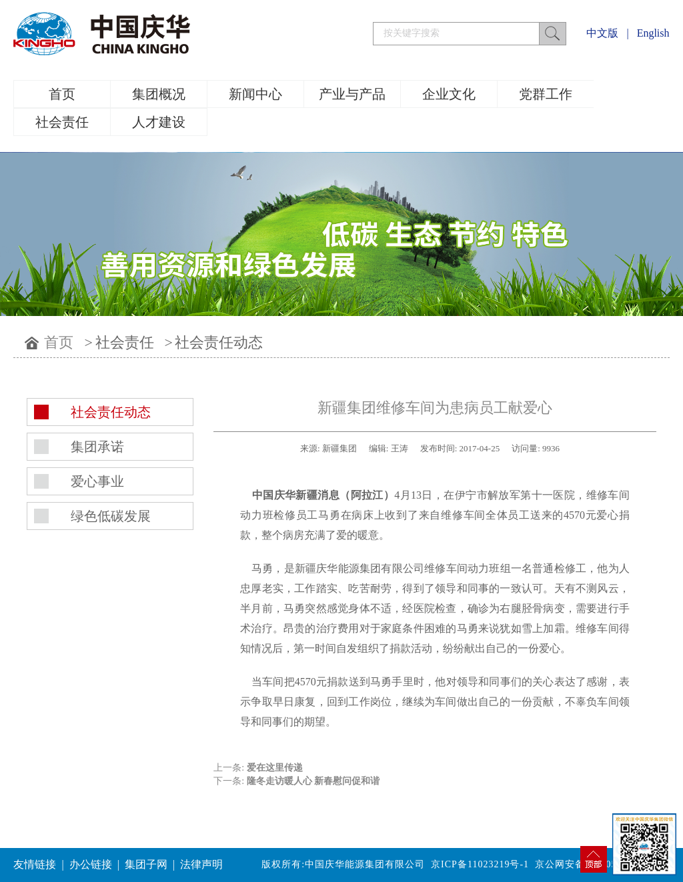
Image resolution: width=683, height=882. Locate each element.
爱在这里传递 (275, 768)
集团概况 (158, 94)
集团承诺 (97, 446)
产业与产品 (352, 94)
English (653, 33)
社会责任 (62, 122)
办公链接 (90, 864)
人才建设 (158, 122)
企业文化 (449, 94)
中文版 (602, 33)
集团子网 (146, 864)
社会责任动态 (219, 342)
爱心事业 (97, 481)
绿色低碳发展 (111, 516)
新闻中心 (255, 94)
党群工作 (545, 94)
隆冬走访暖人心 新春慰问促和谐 (313, 781)
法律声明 (201, 864)
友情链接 (34, 864)
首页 (62, 94)
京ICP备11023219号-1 (480, 864)
